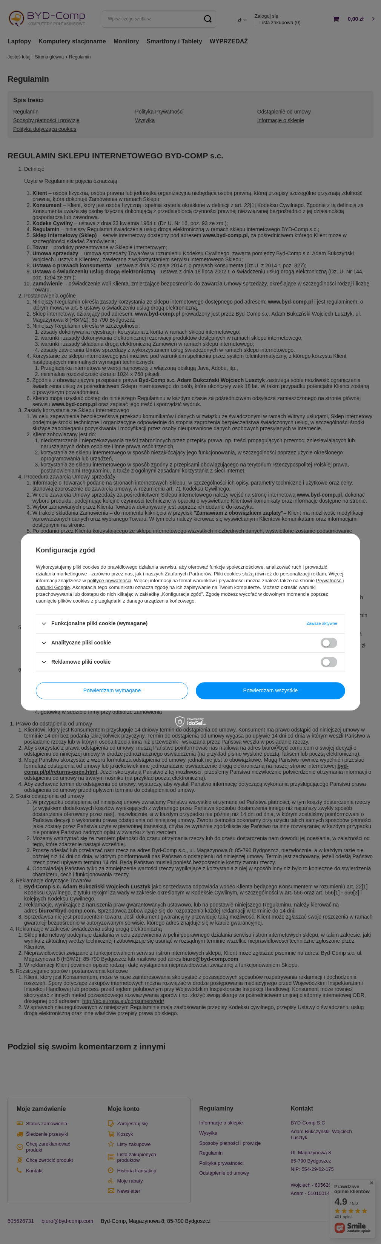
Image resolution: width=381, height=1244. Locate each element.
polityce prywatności (109, 580)
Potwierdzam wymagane (112, 690)
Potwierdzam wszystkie (270, 690)
